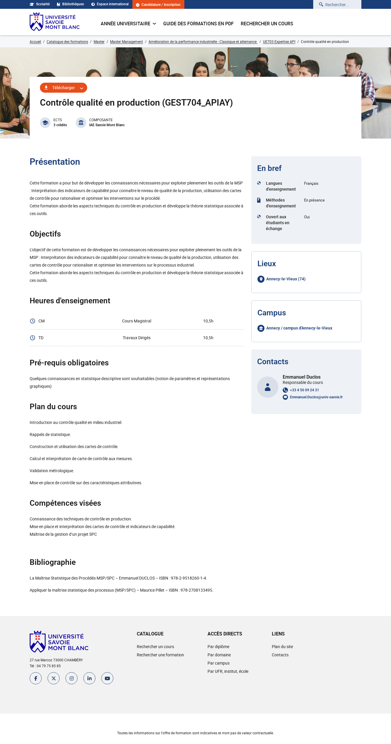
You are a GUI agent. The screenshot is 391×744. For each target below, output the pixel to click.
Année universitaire (128, 23)
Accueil (35, 41)
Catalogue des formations (67, 41)
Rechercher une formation (160, 655)
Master (99, 41)
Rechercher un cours (267, 23)
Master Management (126, 41)
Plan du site (282, 646)
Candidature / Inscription (158, 5)
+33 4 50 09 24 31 (304, 390)
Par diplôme (218, 646)
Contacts (280, 655)
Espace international (110, 4)
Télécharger (63, 87)
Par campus (219, 663)
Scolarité (40, 4)
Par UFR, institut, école (228, 671)
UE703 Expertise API (279, 41)
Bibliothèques (70, 4)
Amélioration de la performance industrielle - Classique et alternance (203, 41)
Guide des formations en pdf (198, 23)
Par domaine (219, 655)
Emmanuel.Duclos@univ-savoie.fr (316, 397)
